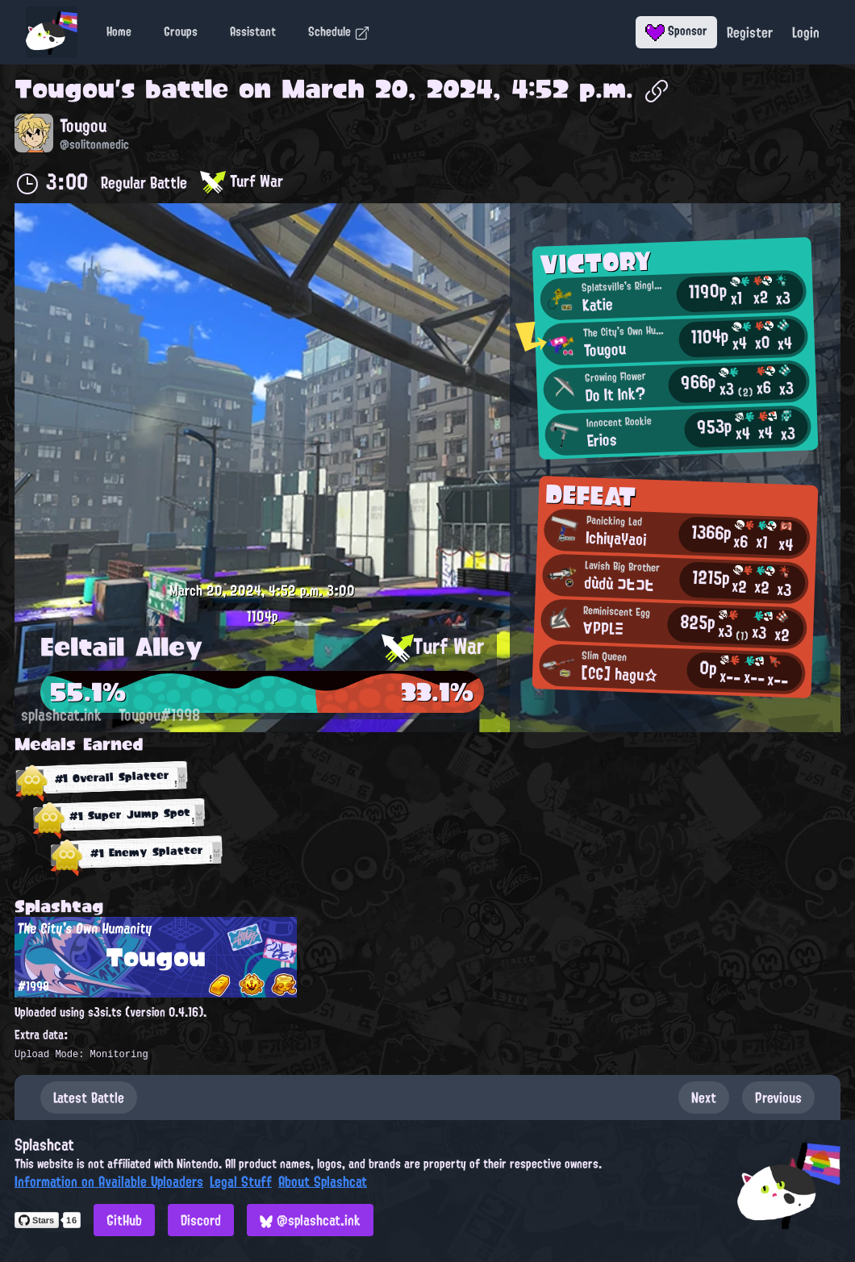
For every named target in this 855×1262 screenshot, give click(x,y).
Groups (181, 31)
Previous (778, 1097)
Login (806, 32)
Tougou (65, 89)
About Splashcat (322, 1181)
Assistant (253, 31)
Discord (201, 1220)
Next (703, 1097)
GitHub (124, 1220)
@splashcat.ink (310, 1220)
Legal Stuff (241, 1181)
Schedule (339, 31)
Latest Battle (88, 1097)
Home (118, 31)
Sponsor (676, 30)
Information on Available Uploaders (109, 1181)
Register (750, 32)
